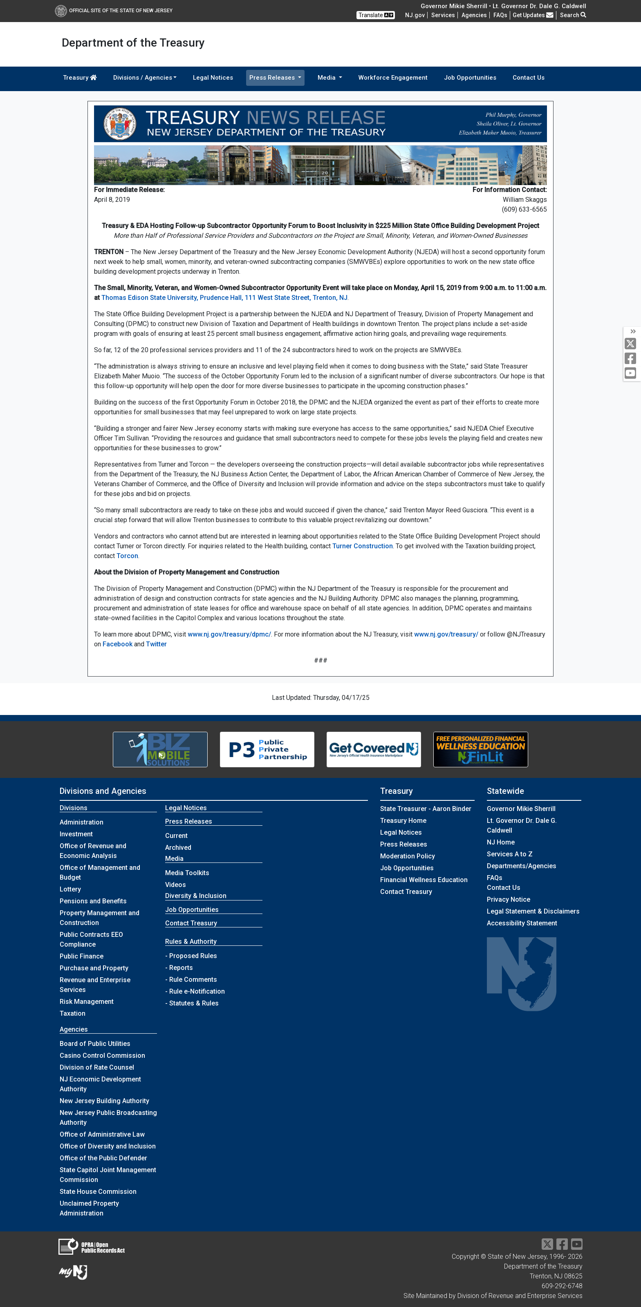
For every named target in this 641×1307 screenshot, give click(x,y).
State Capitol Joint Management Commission (108, 1175)
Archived (178, 847)
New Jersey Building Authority (104, 1101)
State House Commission (98, 1191)
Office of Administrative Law (102, 1134)
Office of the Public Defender (103, 1158)
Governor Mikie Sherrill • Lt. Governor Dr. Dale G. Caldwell (503, 6)
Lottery (70, 889)
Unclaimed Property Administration (89, 1208)
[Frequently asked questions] (500, 15)
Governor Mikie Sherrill (521, 809)
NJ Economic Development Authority (100, 1084)
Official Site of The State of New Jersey (114, 10)
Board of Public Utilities (95, 1044)
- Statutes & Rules (192, 1003)
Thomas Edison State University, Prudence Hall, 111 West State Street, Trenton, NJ (224, 298)
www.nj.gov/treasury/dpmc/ (229, 634)
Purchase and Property (94, 968)
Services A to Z (510, 854)
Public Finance (81, 956)
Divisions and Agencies (103, 791)
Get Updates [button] (533, 15)
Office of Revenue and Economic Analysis (93, 851)
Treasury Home (403, 820)
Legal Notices (213, 77)
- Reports (179, 968)
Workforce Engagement (393, 77)
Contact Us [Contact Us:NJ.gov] (503, 887)
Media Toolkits (187, 873)
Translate (376, 15)
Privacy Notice (508, 899)
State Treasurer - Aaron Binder (425, 809)
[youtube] (632, 373)
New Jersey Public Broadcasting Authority (108, 1117)
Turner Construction (362, 546)
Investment (76, 834)
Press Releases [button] (272, 77)
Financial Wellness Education (424, 880)
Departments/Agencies (521, 866)
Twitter (156, 644)
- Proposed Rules (191, 956)
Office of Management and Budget (100, 872)
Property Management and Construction (99, 918)
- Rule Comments (191, 979)
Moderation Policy (407, 856)
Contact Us (529, 77)
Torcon (127, 556)
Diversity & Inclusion (195, 896)
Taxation (72, 1013)
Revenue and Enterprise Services (95, 985)
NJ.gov (415, 15)
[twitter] (632, 344)
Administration (81, 822)
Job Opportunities (470, 77)
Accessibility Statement (522, 923)
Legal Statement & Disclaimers (533, 911)
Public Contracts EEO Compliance (91, 939)
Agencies (474, 15)
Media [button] (327, 77)
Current (176, 836)
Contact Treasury (191, 923)
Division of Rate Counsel (97, 1067)
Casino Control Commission (102, 1055)
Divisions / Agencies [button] (142, 77)
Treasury (80, 77)
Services (443, 15)
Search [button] (573, 15)
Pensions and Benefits (93, 901)
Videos (175, 885)
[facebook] (632, 359)
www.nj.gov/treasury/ (446, 634)
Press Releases (403, 844)
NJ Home (501, 842)
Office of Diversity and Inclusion (108, 1146)
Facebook (117, 644)
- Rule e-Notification (195, 991)
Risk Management (87, 1001)
